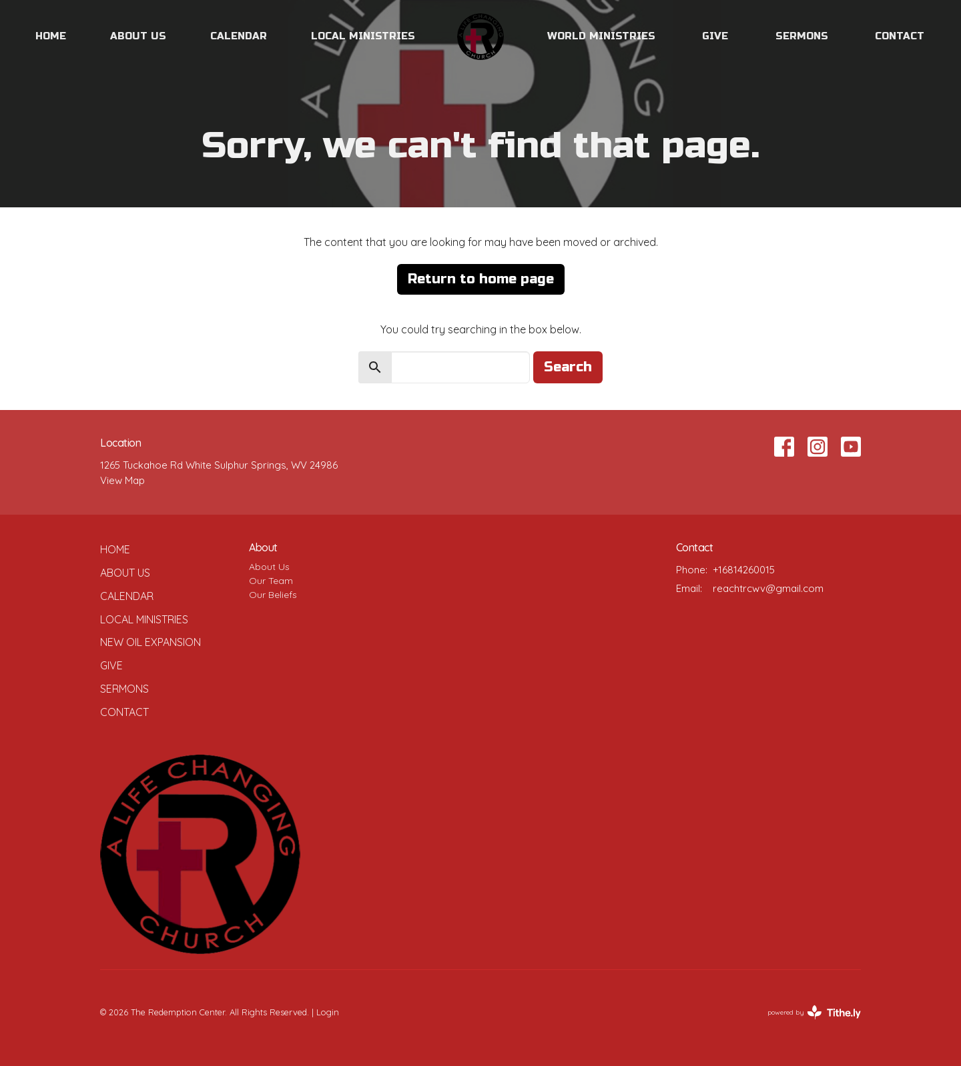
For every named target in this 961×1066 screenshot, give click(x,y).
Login (327, 1012)
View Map (122, 480)
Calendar (238, 36)
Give (715, 36)
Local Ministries (363, 36)
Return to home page (481, 279)
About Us (138, 36)
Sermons (801, 36)
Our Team (271, 581)
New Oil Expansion (150, 642)
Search (568, 367)
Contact (899, 36)
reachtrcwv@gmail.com (768, 588)
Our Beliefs (273, 595)
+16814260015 (744, 569)
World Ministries (601, 36)
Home (50, 36)
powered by (814, 1012)
